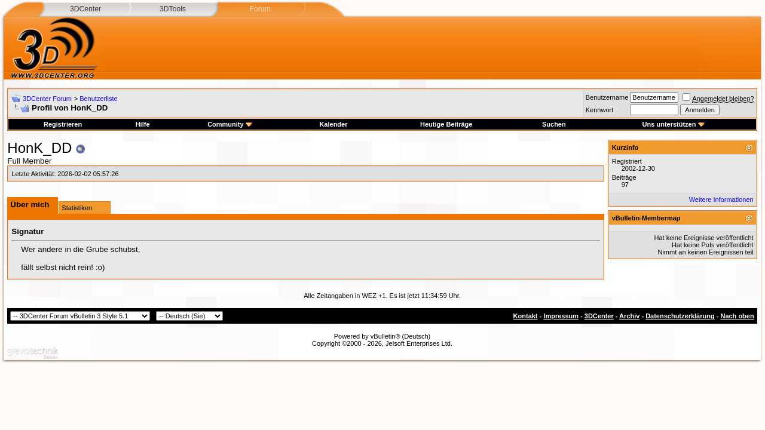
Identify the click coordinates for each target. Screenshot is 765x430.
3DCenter (85, 9)
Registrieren (63, 124)
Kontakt (525, 316)
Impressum (561, 316)
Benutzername (607, 97)
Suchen (554, 124)
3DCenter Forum (47, 98)
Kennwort (599, 109)
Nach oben (737, 316)
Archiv (629, 316)
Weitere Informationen (721, 199)
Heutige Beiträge (446, 124)
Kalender (333, 124)
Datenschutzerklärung (680, 316)
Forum (259, 9)
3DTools (173, 9)
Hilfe (143, 124)
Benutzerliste (98, 98)
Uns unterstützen (673, 124)
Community (229, 124)
